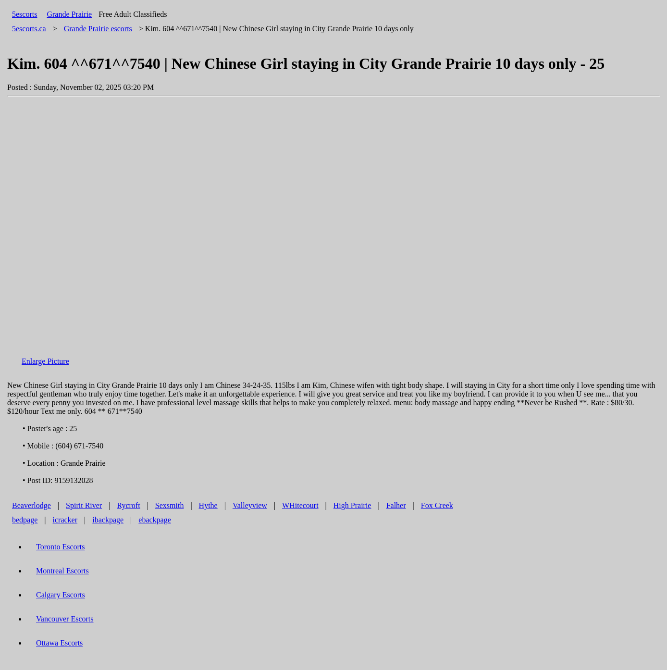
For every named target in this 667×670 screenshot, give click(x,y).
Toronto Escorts (60, 547)
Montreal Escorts (62, 571)
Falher (396, 505)
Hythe (208, 505)
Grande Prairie (69, 14)
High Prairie (352, 505)
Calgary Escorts (60, 595)
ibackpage (108, 520)
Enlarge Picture (45, 361)
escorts (98, 29)
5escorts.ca (29, 29)
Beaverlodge (31, 505)
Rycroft (128, 505)
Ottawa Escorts (59, 643)
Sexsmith (169, 505)
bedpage (24, 520)
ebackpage (154, 520)
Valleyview (250, 505)
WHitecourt (300, 505)
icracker (65, 520)
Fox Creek (437, 505)
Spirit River (84, 505)
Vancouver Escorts (65, 619)
